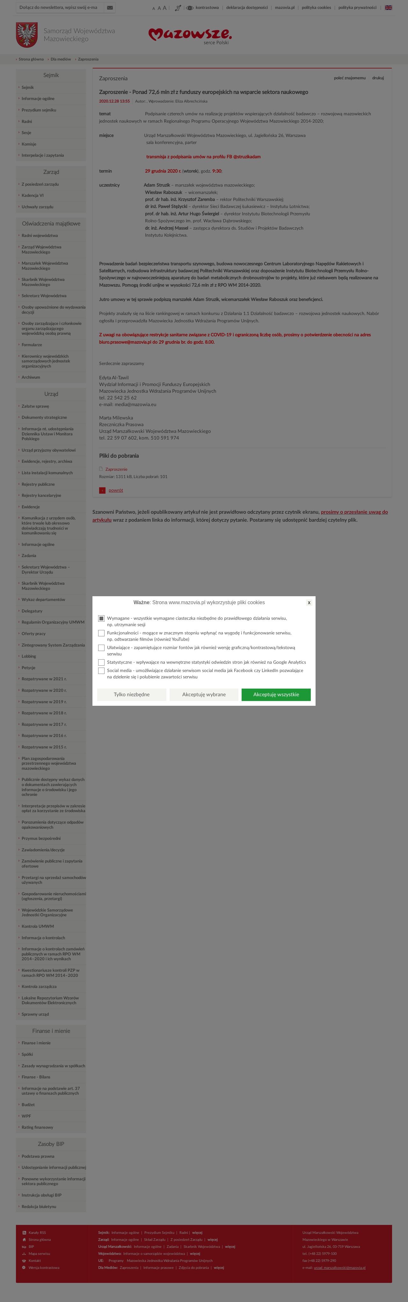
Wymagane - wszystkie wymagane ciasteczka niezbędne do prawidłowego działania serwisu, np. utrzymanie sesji (192, 621)
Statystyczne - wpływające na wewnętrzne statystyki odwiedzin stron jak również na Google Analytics (202, 662)
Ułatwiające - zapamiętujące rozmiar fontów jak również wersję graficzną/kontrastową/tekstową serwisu (196, 650)
